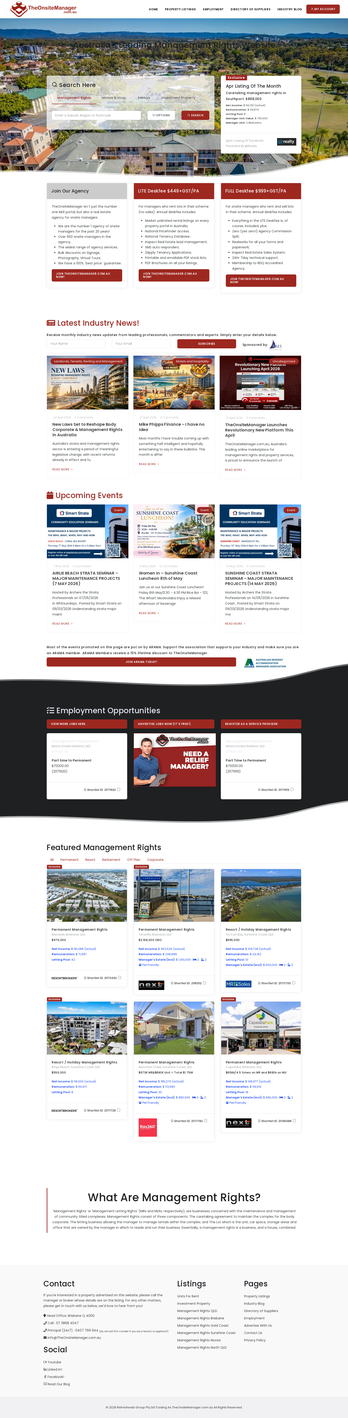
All (52, 859)
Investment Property (193, 1303)
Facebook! (53, 1377)
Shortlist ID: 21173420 (102, 978)
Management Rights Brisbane (200, 1318)
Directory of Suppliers (261, 1311)
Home (153, 9)
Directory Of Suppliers (250, 9)
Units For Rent (188, 1296)
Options (161, 115)
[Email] (141, 343)
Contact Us (253, 1333)
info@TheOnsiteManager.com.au (74, 1337)
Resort (90, 859)
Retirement (111, 859)
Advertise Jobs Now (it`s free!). (165, 724)
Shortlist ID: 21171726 (102, 1110)
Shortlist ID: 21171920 (102, 790)
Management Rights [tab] (74, 97)
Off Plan (133, 859)
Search (195, 115)
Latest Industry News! (93, 323)
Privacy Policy (255, 1340)
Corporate (155, 859)
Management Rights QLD (197, 1311)
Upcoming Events (85, 495)
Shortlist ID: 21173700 (276, 983)
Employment (213, 9)
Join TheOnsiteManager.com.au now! (83, 275)
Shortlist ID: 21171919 (276, 790)
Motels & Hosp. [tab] (114, 97)
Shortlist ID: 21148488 (277, 1121)
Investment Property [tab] (178, 97)
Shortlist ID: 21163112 (188, 983)
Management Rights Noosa (199, 1340)
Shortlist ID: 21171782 (189, 1121)
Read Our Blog (56, 1384)
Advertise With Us (258, 1325)
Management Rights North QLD (202, 1347)
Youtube (52, 1362)
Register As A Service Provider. (252, 724)
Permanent (69, 859)
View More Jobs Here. (68, 724)
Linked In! (52, 1369)
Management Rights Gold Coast (203, 1325)
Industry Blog (289, 9)
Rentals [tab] (144, 97)
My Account (323, 9)
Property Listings (180, 9)
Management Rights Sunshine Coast (206, 1333)
